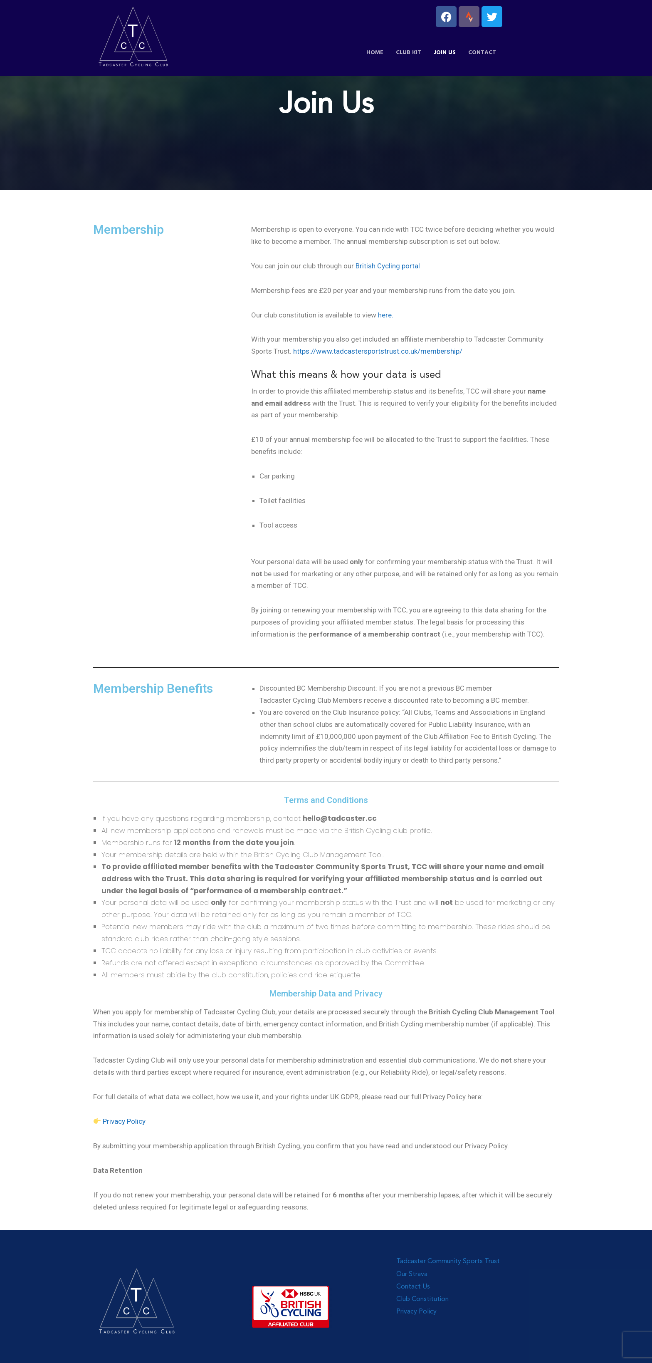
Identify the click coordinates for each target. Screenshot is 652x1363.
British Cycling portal (388, 266)
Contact (482, 52)
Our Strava (411, 1274)
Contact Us (413, 1287)
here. (385, 315)
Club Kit (408, 52)
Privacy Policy (123, 1121)
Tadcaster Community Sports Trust (448, 1261)
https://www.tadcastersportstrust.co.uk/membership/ (377, 351)
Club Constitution (422, 1299)
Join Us (445, 52)
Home (374, 52)
